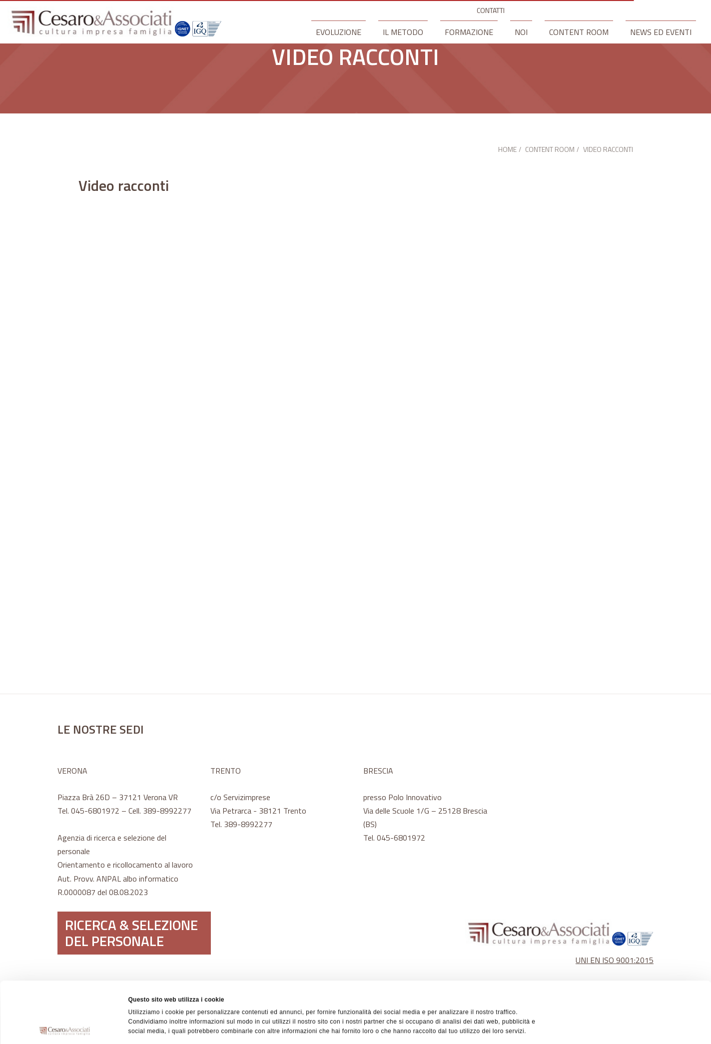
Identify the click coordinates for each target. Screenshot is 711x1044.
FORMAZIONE (469, 32)
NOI (521, 32)
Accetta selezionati (628, 964)
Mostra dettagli (467, 1026)
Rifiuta (627, 987)
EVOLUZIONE (338, 32)
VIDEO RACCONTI (608, 149)
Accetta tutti (627, 941)
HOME (507, 149)
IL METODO (403, 32)
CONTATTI (491, 10)
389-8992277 (167, 811)
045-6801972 (95, 811)
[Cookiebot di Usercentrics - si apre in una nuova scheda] (64, 1026)
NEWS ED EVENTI (661, 32)
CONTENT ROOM (579, 32)
